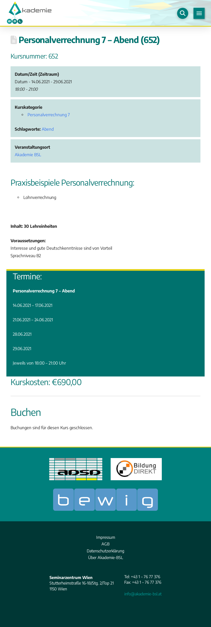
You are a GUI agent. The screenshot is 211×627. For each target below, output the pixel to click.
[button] (182, 13)
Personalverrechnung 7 (49, 114)
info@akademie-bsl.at (143, 593)
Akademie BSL (28, 154)
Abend (48, 129)
